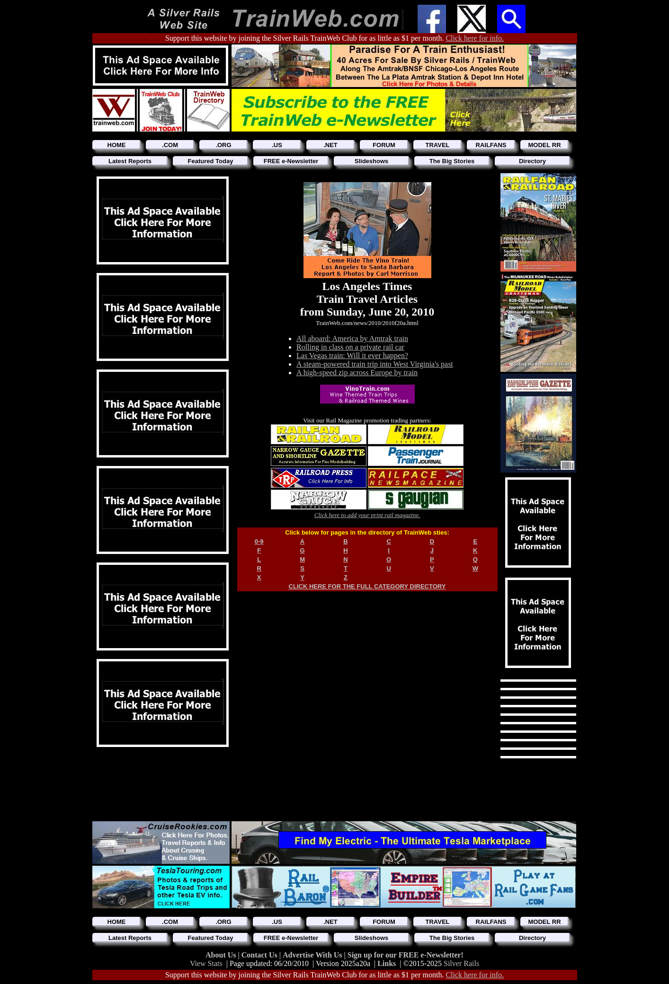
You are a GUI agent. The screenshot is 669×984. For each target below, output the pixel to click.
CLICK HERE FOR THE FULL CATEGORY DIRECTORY (367, 586)
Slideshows (372, 161)
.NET (330, 145)
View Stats (206, 963)
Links (386, 963)
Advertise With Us (313, 955)
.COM (170, 145)
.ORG (223, 145)
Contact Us (260, 955)
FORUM (384, 145)
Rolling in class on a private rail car (350, 347)
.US (277, 145)
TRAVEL (437, 145)
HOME (116, 145)
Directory (532, 161)
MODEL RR (544, 145)
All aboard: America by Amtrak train (352, 338)
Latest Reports (130, 161)
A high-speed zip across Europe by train (357, 373)
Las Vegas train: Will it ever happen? (352, 355)
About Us (221, 955)
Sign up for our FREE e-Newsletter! (406, 955)
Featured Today (210, 161)
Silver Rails (461, 963)
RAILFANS (491, 145)
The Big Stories (451, 161)
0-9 (259, 541)
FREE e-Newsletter (291, 161)
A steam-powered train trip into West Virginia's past (374, 364)
